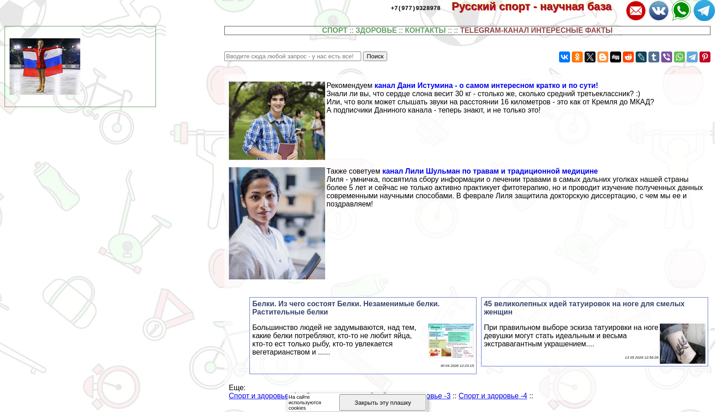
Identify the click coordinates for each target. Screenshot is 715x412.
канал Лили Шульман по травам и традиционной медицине (490, 171)
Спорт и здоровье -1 (263, 396)
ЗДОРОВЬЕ (376, 30)
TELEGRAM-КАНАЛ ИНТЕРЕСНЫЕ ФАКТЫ (536, 30)
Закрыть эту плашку (383, 402)
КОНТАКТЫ (425, 30)
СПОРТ (334, 30)
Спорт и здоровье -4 (493, 396)
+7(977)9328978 (415, 8)
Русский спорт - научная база (538, 6)
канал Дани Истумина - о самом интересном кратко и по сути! (486, 85)
